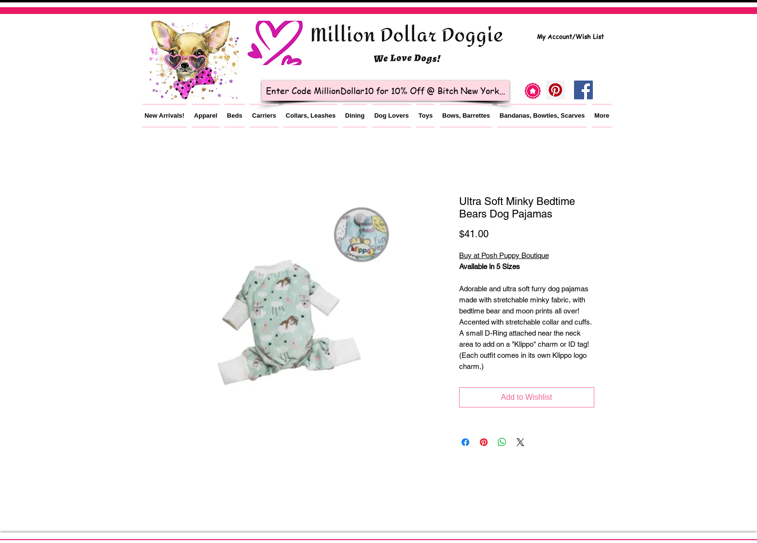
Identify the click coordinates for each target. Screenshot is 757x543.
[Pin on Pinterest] (484, 442)
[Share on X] (520, 442)
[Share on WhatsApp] (502, 442)
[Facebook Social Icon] (583, 90)
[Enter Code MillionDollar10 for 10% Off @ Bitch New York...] (385, 91)
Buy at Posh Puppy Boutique (504, 255)
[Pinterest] (555, 90)
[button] (205, 116)
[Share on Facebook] (465, 442)
